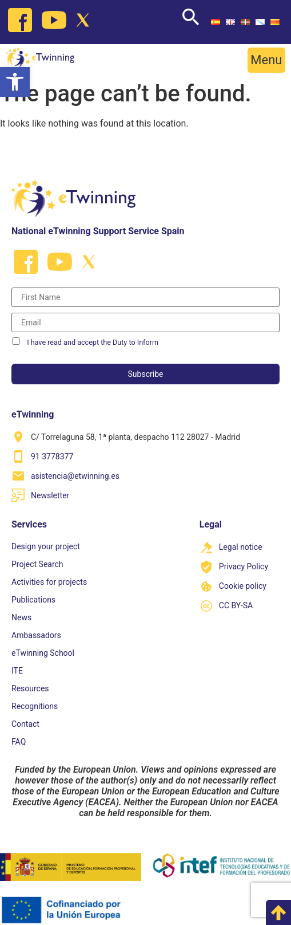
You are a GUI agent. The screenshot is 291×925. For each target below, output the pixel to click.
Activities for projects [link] (49, 582)
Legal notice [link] (240, 547)
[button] (266, 60)
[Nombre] (145, 297)
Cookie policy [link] (242, 586)
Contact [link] (25, 724)
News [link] (21, 617)
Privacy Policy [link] (243, 566)
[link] (15, 82)
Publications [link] (33, 599)
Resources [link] (30, 688)
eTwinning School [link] (42, 653)
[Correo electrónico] (145, 322)
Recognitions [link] (34, 706)
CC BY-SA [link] (236, 605)
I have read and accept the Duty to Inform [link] (92, 342)
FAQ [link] (18, 741)
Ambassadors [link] (36, 635)
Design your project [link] (45, 546)
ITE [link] (17, 670)
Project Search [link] (37, 564)
